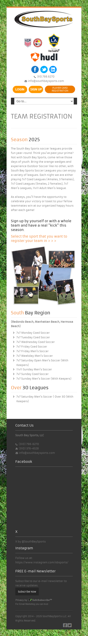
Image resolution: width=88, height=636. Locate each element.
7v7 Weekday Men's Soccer (34, 355)
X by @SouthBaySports (30, 541)
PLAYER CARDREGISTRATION (60, 89)
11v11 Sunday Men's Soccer (34, 369)
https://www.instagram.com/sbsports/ (41, 562)
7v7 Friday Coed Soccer (31, 346)
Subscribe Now (27, 591)
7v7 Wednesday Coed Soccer (35, 342)
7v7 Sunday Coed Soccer (32, 374)
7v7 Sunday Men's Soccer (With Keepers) (43, 378)
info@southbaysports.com (45, 81)
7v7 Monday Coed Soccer (33, 332)
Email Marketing (27, 604)
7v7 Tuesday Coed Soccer (33, 337)
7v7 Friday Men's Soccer (32, 351)
